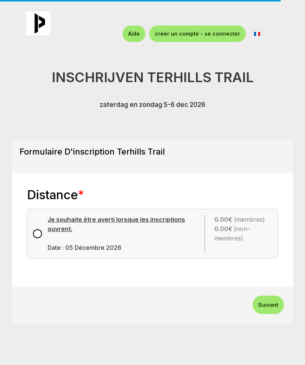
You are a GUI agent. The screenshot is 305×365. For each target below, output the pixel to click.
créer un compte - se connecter (197, 33)
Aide (134, 33)
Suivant (268, 305)
